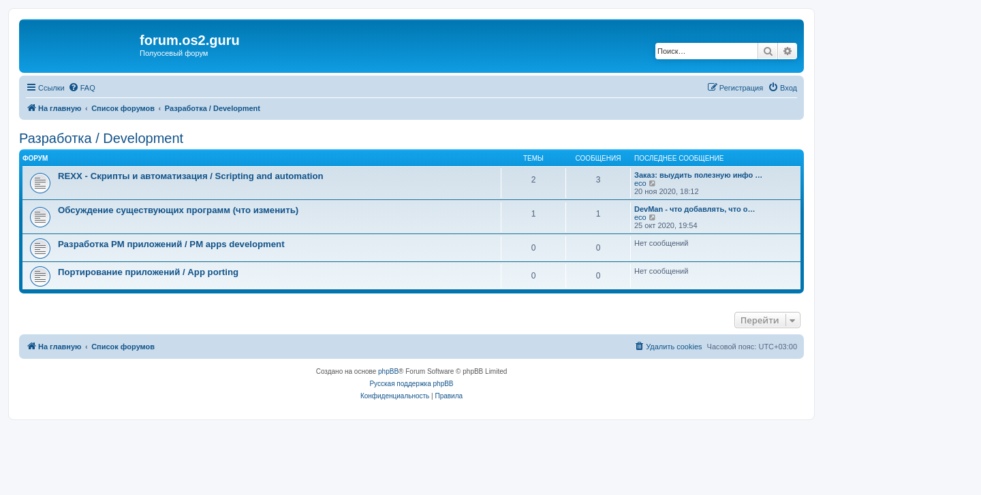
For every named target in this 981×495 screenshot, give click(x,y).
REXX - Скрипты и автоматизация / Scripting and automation (191, 176)
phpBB (388, 371)
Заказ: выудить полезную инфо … (698, 175)
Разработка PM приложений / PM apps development (171, 244)
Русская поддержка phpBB (411, 383)
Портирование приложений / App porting (148, 272)
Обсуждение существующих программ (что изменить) (178, 210)
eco (640, 183)
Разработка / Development (101, 138)
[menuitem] (81, 88)
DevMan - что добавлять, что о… (694, 209)
